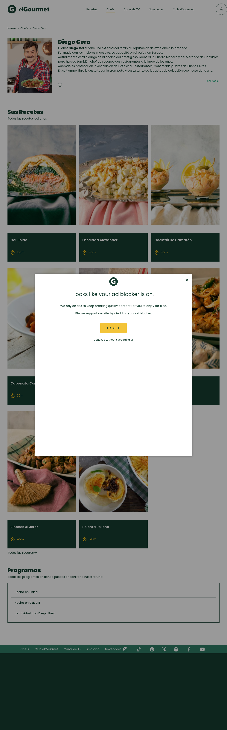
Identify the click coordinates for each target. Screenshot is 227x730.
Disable (113, 328)
